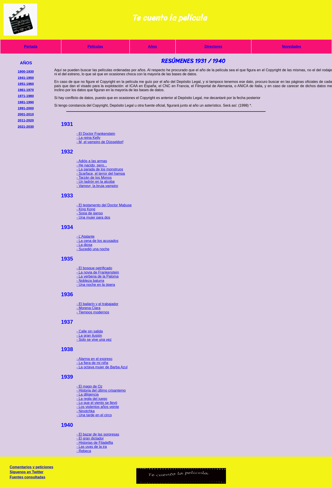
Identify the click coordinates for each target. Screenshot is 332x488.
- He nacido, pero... (91, 165)
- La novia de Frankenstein (97, 272)
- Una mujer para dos (93, 217)
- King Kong (85, 209)
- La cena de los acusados (97, 241)
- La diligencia (87, 394)
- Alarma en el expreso (94, 359)
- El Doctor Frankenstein (95, 134)
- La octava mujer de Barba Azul (102, 367)
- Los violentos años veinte (97, 407)
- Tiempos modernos (92, 312)
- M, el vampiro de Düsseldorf (99, 142)
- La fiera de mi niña (92, 363)
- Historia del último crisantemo (101, 390)
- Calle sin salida (89, 331)
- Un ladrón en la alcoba (95, 182)
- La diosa (84, 245)
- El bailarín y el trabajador (97, 304)
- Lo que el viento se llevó (96, 403)
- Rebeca (83, 451)
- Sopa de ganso (89, 213)
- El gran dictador (90, 438)
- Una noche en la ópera (95, 285)
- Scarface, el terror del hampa (100, 173)
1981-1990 (26, 102)
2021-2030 (26, 126)
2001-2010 (26, 114)
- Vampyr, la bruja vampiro (97, 186)
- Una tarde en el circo (94, 415)
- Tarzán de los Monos (94, 177)
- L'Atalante (85, 236)
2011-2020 (26, 120)
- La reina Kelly (88, 138)
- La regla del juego (91, 399)
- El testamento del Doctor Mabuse (104, 205)
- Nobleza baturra (90, 281)
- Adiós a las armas (91, 161)
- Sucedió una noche (92, 249)
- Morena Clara (88, 308)
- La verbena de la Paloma (97, 276)
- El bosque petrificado (94, 268)
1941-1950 (26, 78)
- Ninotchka (85, 411)
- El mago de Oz (89, 386)
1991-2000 (26, 108)
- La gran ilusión (89, 335)
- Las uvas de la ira (91, 447)
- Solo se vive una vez (94, 339)
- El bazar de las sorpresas (97, 434)
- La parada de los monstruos (99, 169)
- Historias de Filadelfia (94, 443)
